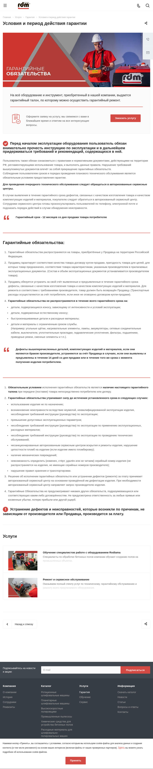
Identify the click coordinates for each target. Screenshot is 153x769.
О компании (9, 692)
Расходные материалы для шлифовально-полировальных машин (56, 732)
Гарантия (84, 692)
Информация (126, 685)
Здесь (121, 747)
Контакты (123, 712)
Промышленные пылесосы (56, 716)
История (7, 697)
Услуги (83, 685)
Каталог (46, 685)
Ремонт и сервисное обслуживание (66, 579)
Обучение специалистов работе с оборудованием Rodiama (82, 552)
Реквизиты (9, 707)
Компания (9, 685)
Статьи (121, 702)
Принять (75, 760)
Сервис (83, 702)
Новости (122, 697)
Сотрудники (9, 702)
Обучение (85, 697)
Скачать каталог (127, 692)
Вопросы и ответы (128, 707)
